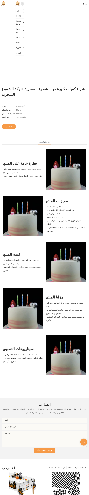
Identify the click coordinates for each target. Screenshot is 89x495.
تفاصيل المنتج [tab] (44, 142)
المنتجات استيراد (80, 467)
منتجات (70, 467)
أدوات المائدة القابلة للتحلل (56, 467)
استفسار (9, 127)
